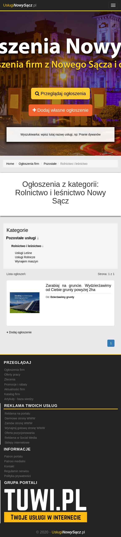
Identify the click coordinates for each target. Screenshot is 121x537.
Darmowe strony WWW (20, 418)
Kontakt (9, 466)
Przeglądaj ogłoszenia (60, 93)
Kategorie (17, 230)
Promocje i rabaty (15, 384)
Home (10, 163)
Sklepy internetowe (17, 442)
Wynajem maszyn (26, 261)
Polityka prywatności (17, 476)
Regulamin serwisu (16, 471)
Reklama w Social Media (21, 437)
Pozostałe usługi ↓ (22, 238)
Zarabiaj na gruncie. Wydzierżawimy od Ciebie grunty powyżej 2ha (78, 287)
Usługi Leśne (23, 253)
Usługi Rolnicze (25, 257)
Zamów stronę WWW (18, 423)
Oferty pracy (12, 374)
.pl (19, 5)
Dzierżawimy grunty (62, 297)
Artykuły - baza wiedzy (18, 399)
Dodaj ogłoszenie (19, 332)
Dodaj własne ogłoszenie (61, 110)
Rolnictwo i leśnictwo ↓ (27, 246)
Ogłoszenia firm (14, 369)
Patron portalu (13, 456)
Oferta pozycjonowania (19, 433)
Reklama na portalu (17, 413)
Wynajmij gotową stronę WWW (25, 428)
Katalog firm (12, 394)
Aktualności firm (14, 389)
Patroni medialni (14, 461)
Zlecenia (9, 379)
